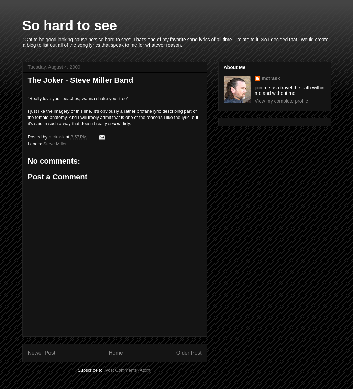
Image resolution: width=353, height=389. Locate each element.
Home (116, 353)
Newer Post (42, 353)
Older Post (189, 353)
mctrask (271, 78)
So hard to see (69, 25)
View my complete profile (281, 101)
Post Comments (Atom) (128, 370)
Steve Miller (55, 143)
